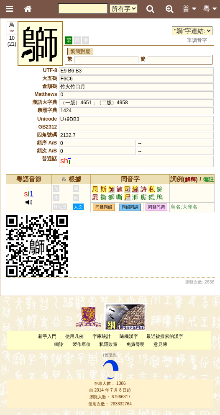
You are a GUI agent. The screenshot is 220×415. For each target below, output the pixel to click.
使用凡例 (74, 336)
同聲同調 (156, 207)
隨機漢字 (129, 336)
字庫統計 (101, 336)
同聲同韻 (103, 207)
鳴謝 (59, 344)
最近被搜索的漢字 (164, 336)
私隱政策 (108, 344)
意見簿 (160, 344)
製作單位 (81, 344)
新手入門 (47, 336)
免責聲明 (135, 344)
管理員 (110, 355)
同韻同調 (130, 207)
